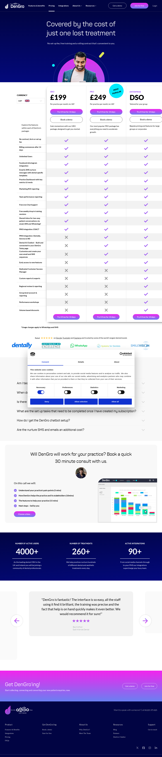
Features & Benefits (12, 730)
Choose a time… (24, 514)
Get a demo (117, 6)
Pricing (7, 737)
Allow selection (81, 402)
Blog (115, 730)
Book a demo (66, 119)
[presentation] (17, 621)
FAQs (7, 740)
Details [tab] (81, 362)
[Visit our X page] (137, 748)
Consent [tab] (45, 362)
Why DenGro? (84, 730)
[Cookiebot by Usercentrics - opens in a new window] (121, 354)
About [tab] (116, 362)
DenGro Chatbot (119, 737)
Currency (22, 95)
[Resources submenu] (95, 5)
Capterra (77, 338)
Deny (47, 402)
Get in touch (152, 730)
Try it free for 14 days (66, 112)
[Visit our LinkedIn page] (156, 748)
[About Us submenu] (81, 5)
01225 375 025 (151, 710)
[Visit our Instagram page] (150, 748)
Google (59, 338)
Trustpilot (66, 338)
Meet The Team (85, 733)
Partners (116, 733)
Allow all (115, 402)
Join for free (139, 6)
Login (155, 6)
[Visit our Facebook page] (143, 748)
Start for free (47, 733)
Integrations (9, 733)
